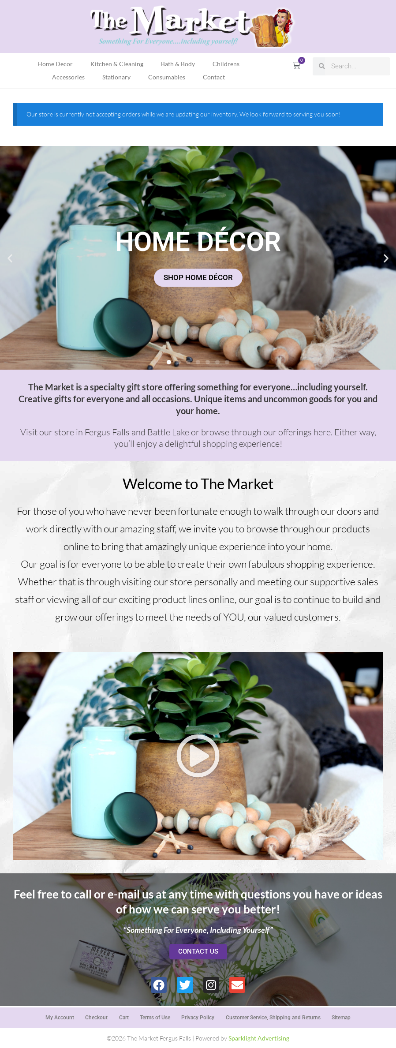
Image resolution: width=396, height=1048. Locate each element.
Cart (123, 1017)
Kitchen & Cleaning (116, 63)
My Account (59, 1017)
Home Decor (55, 63)
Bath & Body (178, 63)
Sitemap (341, 1017)
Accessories (68, 77)
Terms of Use (155, 1017)
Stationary (116, 77)
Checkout (96, 1017)
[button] (9, 257)
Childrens (226, 63)
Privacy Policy (198, 1017)
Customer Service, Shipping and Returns (273, 1017)
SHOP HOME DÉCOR (198, 277)
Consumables (166, 77)
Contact (214, 77)
